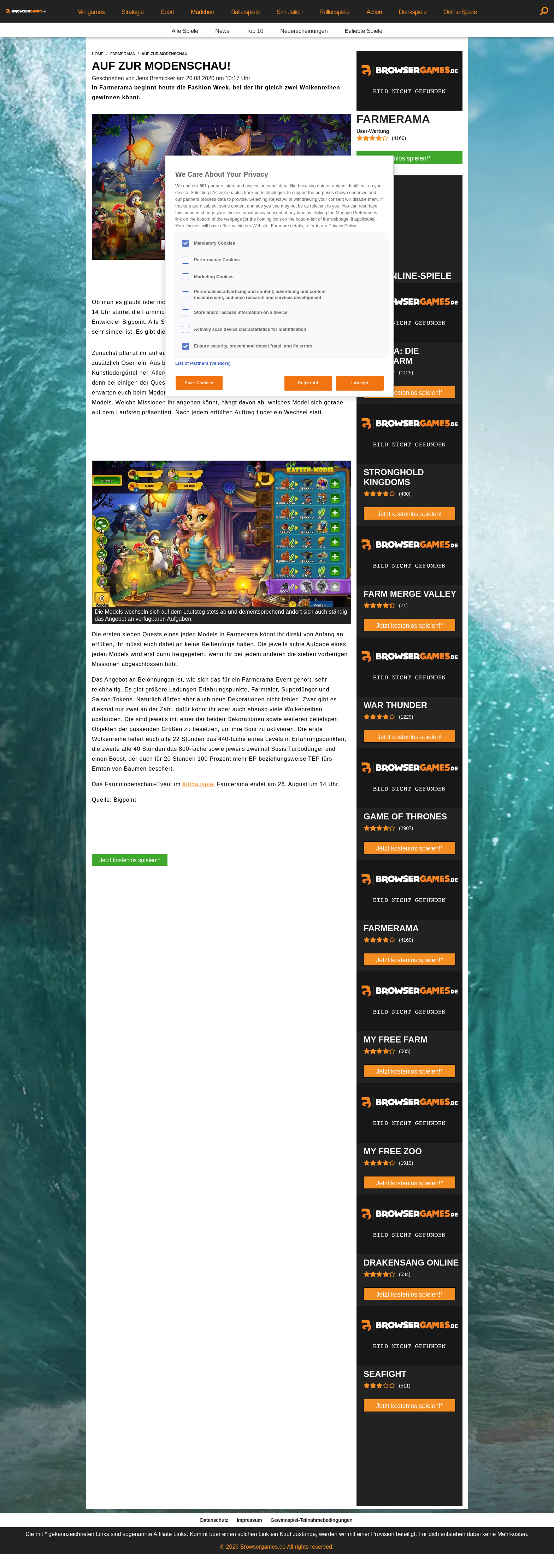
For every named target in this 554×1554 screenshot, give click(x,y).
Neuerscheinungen (304, 31)
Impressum (249, 1520)
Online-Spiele (460, 12)
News (222, 31)
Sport (167, 12)
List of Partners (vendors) (203, 363)
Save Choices (199, 383)
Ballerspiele (245, 12)
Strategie (133, 12)
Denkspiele (412, 12)
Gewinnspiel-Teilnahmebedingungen (311, 1520)
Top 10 (254, 31)
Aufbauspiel (198, 784)
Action (374, 12)
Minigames (91, 12)
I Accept (359, 383)
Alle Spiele (185, 31)
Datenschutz (214, 1520)
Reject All (308, 383)
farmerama (122, 54)
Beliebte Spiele (364, 31)
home (98, 54)
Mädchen (202, 12)
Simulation (289, 12)
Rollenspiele (334, 12)
